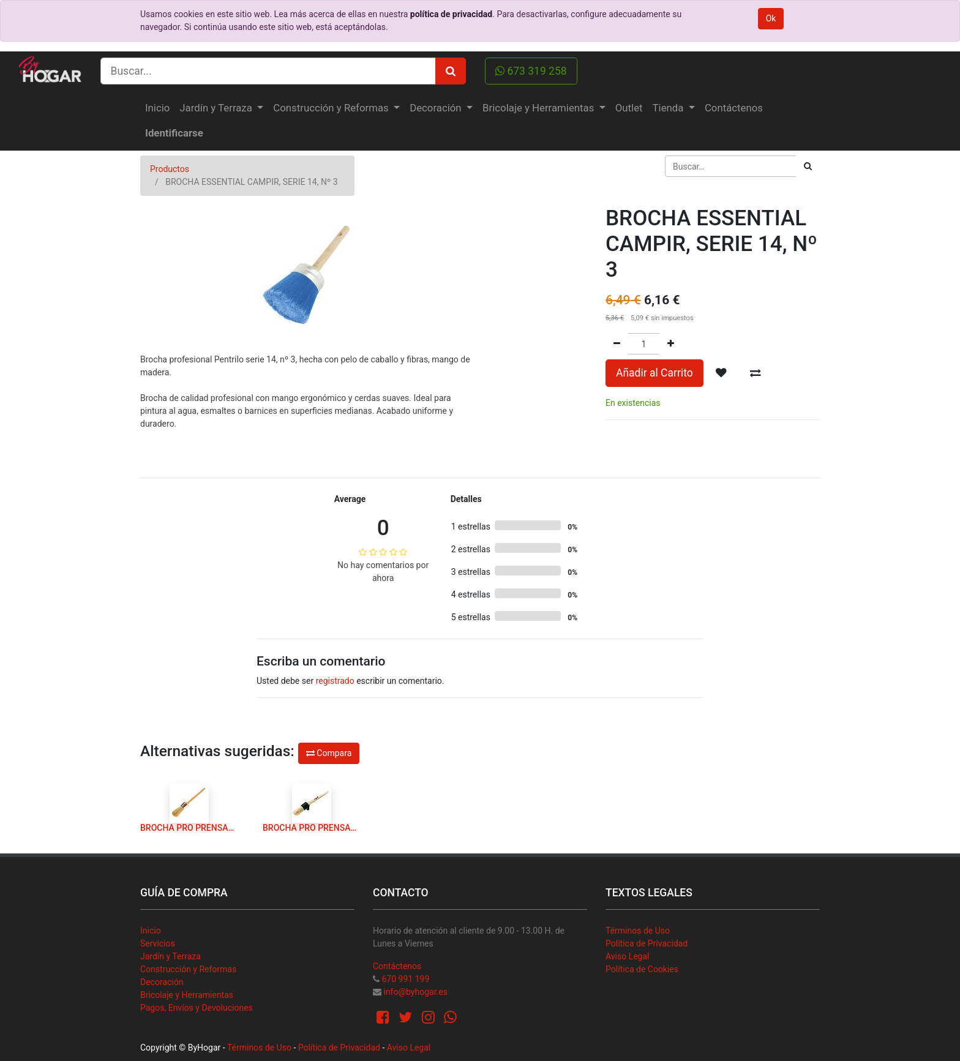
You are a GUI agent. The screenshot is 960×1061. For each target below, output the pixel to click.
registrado (335, 681)
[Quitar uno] (617, 343)
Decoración (161, 982)
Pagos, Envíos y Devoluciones (196, 1008)
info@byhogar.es (415, 992)
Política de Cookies (642, 969)
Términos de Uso (638, 930)
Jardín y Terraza (170, 956)
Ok (771, 18)
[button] (721, 372)
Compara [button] (328, 753)
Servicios (157, 943)
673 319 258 (531, 71)
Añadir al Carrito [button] (654, 373)
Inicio (150, 930)
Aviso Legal (628, 956)
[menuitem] (157, 108)
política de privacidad (451, 14)
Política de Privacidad (647, 943)
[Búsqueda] (808, 166)
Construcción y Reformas (188, 969)
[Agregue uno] (670, 343)
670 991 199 (405, 979)
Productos (169, 169)
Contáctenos (397, 966)
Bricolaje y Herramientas (186, 995)
